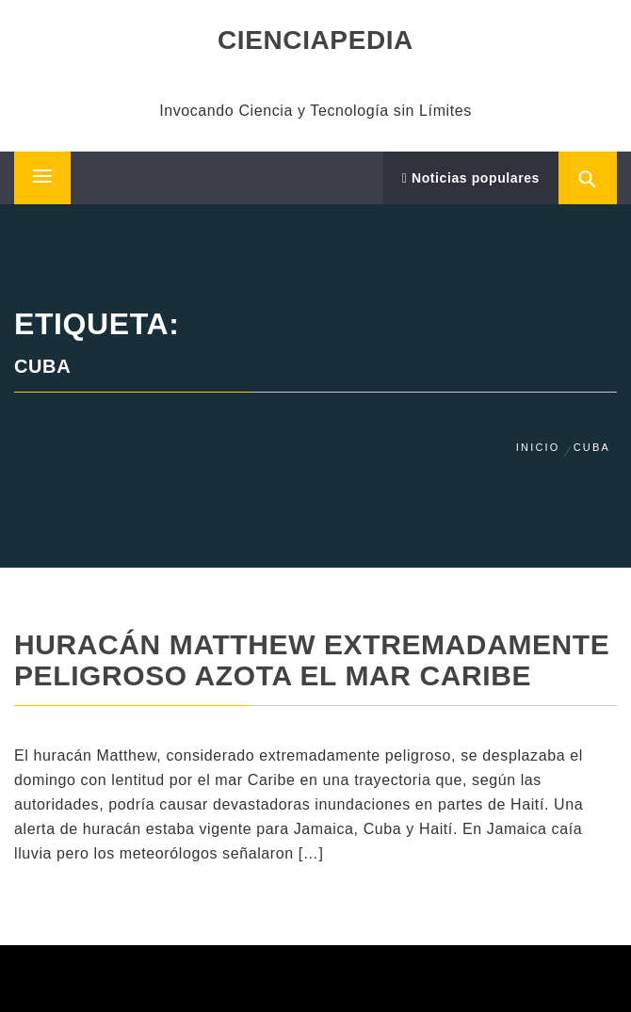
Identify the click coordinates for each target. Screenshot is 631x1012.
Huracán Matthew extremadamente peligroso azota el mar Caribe (311, 660)
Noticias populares (471, 177)
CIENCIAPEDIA (315, 40)
